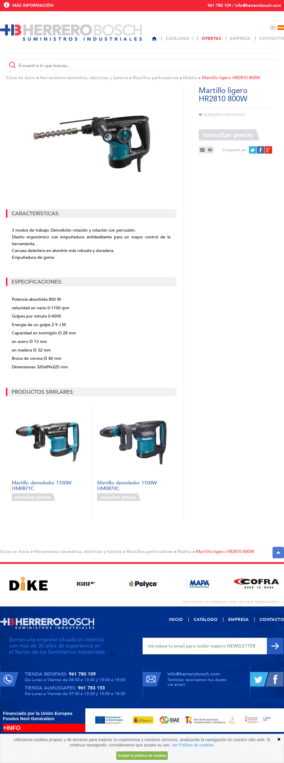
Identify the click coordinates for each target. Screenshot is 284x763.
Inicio (30, 78)
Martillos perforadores (156, 78)
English (273, 27)
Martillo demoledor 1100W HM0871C (41, 485)
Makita (190, 78)
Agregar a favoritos (222, 115)
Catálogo (178, 38)
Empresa (240, 38)
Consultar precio (33, 497)
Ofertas (211, 38)
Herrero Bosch (71, 32)
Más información (32, 5)
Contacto (271, 38)
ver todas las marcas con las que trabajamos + (233, 602)
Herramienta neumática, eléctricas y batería (84, 78)
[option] (28, 583)
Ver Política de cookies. (193, 745)
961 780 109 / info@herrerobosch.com (244, 5)
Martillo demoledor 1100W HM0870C (127, 485)
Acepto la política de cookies (142, 756)
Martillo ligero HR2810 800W (231, 78)
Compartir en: (234, 150)
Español (281, 27)
